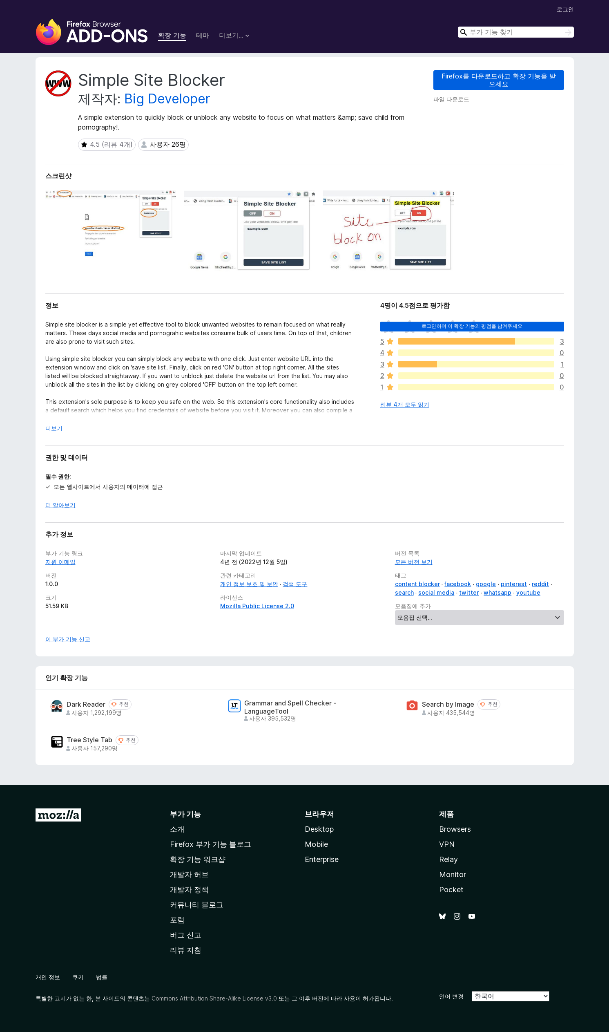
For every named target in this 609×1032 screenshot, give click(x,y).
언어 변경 (451, 996)
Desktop (319, 829)
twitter (469, 592)
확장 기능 (172, 35)
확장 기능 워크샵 (197, 859)
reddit (540, 583)
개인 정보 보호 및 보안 (249, 583)
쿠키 (78, 977)
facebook (457, 583)
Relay (448, 859)
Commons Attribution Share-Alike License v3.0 (214, 998)
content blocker (417, 583)
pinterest (514, 583)
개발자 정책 (189, 889)
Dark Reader (86, 704)
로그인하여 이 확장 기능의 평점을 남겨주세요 (472, 326)
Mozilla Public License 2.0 (257, 605)
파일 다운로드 (451, 99)
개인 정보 (48, 977)
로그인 (565, 9)
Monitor (452, 874)
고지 (60, 998)
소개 (177, 829)
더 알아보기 (60, 504)
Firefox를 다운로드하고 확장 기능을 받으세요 (499, 80)
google (486, 583)
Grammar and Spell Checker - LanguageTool (290, 707)
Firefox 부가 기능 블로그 (210, 844)
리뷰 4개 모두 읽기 (404, 404)
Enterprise (322, 859)
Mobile (316, 844)
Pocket (451, 889)
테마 (202, 35)
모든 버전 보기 (414, 561)
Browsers (455, 829)
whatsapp (497, 592)
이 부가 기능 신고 (67, 639)
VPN (447, 844)
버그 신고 (185, 935)
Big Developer (167, 99)
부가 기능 (185, 814)
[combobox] (516, 32)
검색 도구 (295, 583)
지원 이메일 (60, 561)
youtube (528, 592)
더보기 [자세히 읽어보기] (53, 428)
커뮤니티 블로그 (196, 904)
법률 (101, 977)
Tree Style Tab (89, 740)
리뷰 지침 (185, 950)
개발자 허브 (189, 874)
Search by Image (448, 704)
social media (436, 592)
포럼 (177, 920)
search (404, 592)
